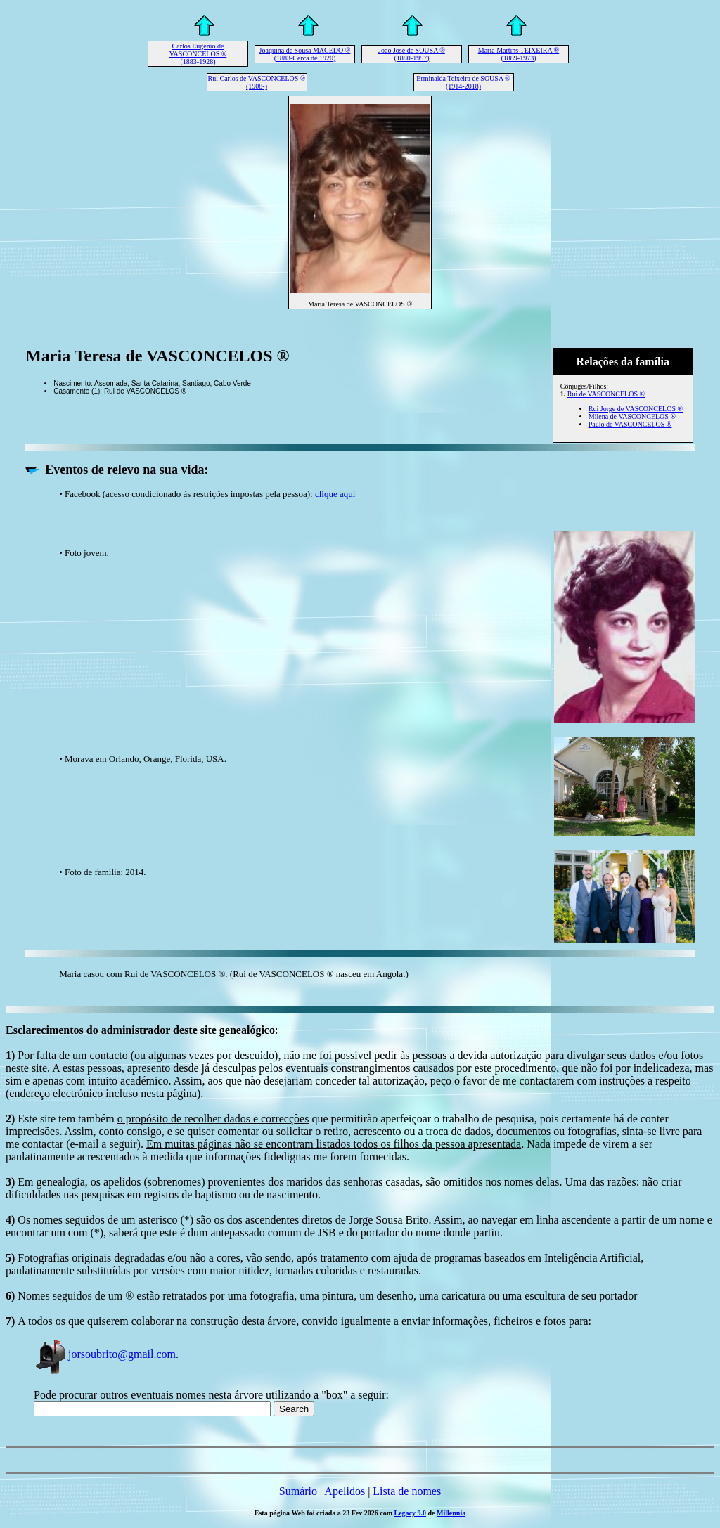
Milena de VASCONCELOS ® (632, 416)
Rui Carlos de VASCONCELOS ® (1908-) (257, 82)
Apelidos (344, 1491)
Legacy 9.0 (410, 1513)
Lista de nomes (407, 1491)
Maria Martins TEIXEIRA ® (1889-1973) (518, 54)
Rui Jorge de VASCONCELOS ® (636, 409)
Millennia (451, 1513)
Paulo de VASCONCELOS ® (630, 424)
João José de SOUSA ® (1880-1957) (411, 54)
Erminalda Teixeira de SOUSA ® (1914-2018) (463, 82)
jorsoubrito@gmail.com (105, 1354)
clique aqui (335, 493)
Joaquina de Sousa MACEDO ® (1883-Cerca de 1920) (305, 54)
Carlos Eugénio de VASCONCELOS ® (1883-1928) (198, 53)
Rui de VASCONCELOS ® (606, 394)
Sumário (298, 1491)
